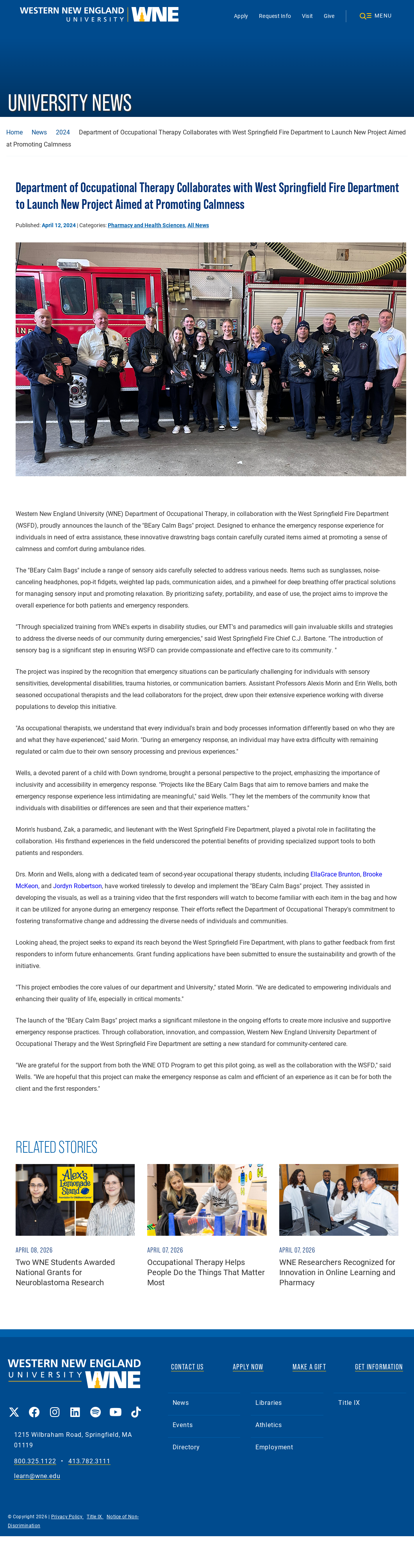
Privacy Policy (67, 1516)
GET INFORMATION (379, 1366)
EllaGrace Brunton (335, 874)
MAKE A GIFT (309, 1366)
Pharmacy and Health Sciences (146, 225)
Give (329, 15)
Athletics (268, 1424)
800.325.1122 (35, 1461)
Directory (186, 1447)
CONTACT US (187, 1366)
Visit (307, 15)
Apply (241, 15)
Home (14, 132)
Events (183, 1424)
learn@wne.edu (37, 1476)
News (39, 132)
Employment (274, 1447)
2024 (63, 132)
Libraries (268, 1402)
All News (198, 225)
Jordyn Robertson (77, 886)
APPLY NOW (248, 1366)
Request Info (275, 15)
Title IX (349, 1402)
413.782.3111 (89, 1461)
